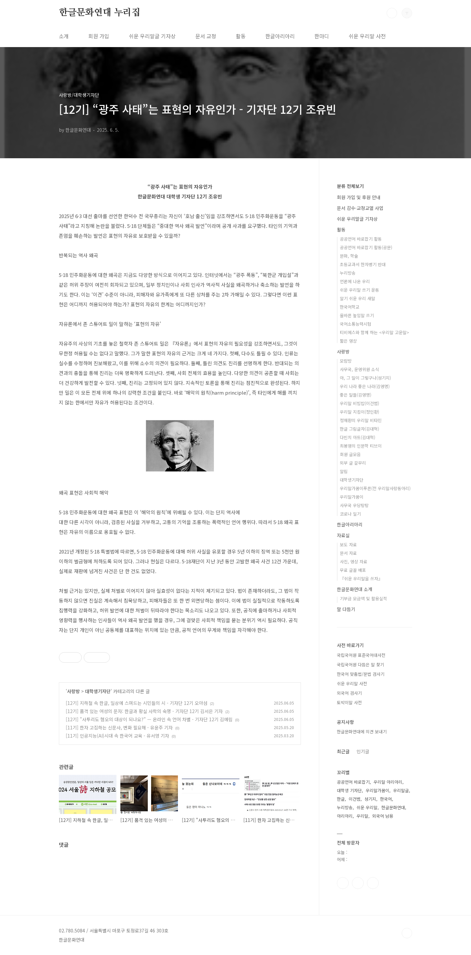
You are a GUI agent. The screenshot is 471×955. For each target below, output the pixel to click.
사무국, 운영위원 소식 (359, 369)
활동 (241, 36)
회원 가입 (98, 36)
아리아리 (345, 816)
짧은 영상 (348, 341)
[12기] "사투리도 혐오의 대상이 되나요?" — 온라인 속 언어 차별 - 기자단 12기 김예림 (149, 719)
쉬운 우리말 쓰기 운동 (359, 290)
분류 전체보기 (350, 186)
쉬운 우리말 (367, 807)
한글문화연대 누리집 (99, 12)
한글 (341, 799)
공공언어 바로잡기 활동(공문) (366, 247)
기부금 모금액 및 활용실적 (363, 598)
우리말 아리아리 (388, 782)
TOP (407, 933)
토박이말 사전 (349, 702)
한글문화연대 (393, 807)
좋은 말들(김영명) (355, 395)
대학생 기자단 (349, 790)
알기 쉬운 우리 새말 (357, 298)
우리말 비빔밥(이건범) (359, 403)
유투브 (373, 883)
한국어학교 (349, 307)
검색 (392, 13)
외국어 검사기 (349, 693)
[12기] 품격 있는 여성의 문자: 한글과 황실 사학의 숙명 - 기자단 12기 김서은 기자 (144, 711)
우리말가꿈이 (351, 497)
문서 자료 (348, 553)
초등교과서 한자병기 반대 (363, 264)
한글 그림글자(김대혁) (359, 429)
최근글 (343, 751)
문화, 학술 (349, 256)
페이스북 (343, 883)
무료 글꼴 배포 (353, 570)
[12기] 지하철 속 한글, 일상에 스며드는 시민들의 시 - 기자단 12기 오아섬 (136, 703)
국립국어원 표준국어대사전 (361, 655)
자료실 (343, 535)
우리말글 (401, 790)
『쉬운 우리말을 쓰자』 (361, 578)
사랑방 (73, 691)
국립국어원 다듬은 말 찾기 (360, 664)
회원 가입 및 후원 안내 (358, 197)
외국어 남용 (382, 816)
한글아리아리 (280, 36)
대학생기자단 (98, 691)
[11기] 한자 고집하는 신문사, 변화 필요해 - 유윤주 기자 (119, 727)
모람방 (346, 361)
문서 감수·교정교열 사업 (360, 208)
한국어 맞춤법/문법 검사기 (360, 674)
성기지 (370, 799)
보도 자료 (348, 544)
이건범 (354, 799)
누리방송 (348, 273)
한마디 (321, 36)
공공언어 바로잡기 (353, 782)
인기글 (363, 751)
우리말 (362, 816)
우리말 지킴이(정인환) (359, 412)
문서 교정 (205, 36)
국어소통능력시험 (355, 324)
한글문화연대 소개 (354, 589)
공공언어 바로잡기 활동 (361, 239)
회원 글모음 (350, 454)
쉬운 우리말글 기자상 (152, 36)
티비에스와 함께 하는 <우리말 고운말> (374, 332)
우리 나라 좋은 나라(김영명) (365, 386)
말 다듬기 (346, 609)
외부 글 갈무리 (353, 463)
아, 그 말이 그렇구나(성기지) (365, 378)
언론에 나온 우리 (355, 281)
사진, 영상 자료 (353, 561)
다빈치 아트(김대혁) (357, 437)
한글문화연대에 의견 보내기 (362, 731)
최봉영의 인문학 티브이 (361, 446)
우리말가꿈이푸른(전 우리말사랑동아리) (375, 488)
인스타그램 (358, 883)
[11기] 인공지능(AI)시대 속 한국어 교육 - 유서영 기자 (117, 735)
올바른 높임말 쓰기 (357, 315)
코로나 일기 (350, 514)
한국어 (386, 799)
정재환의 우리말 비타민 (361, 420)
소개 (64, 36)
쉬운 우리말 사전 (367, 36)
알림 (344, 471)
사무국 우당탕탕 (354, 505)
